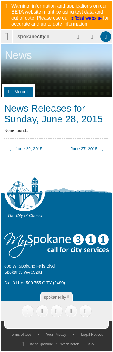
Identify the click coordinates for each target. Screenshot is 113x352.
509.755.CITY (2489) (45, 282)
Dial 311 (12, 282)
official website (86, 18)
